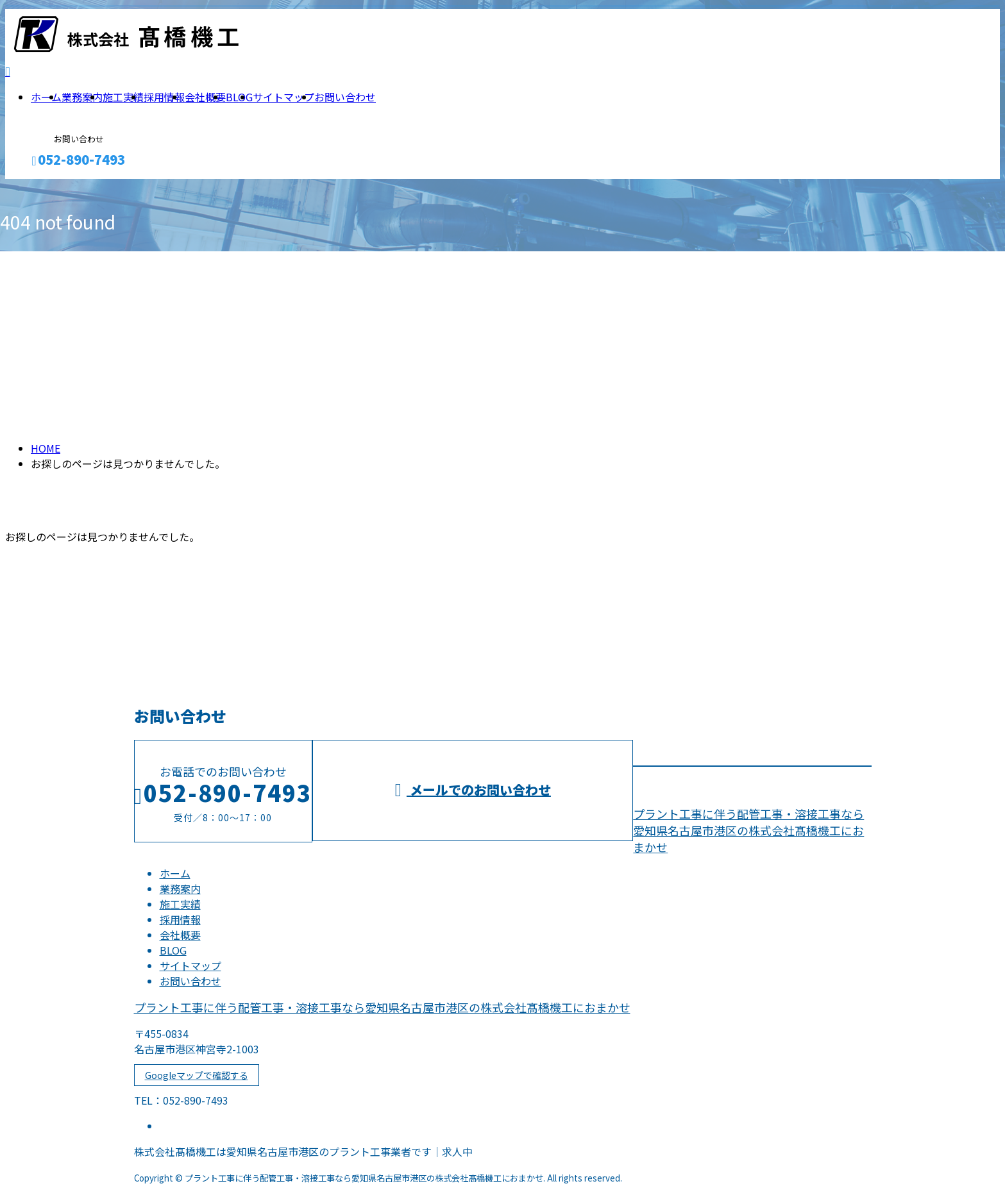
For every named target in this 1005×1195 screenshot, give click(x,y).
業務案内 (82, 96)
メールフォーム (50, 187)
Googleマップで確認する (196, 1075)
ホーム (46, 96)
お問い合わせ (345, 96)
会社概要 (205, 96)
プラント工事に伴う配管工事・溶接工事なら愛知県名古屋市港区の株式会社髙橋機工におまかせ (748, 830)
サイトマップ (283, 96)
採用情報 (164, 96)
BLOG (239, 96)
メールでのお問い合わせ (473, 789)
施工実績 (123, 96)
